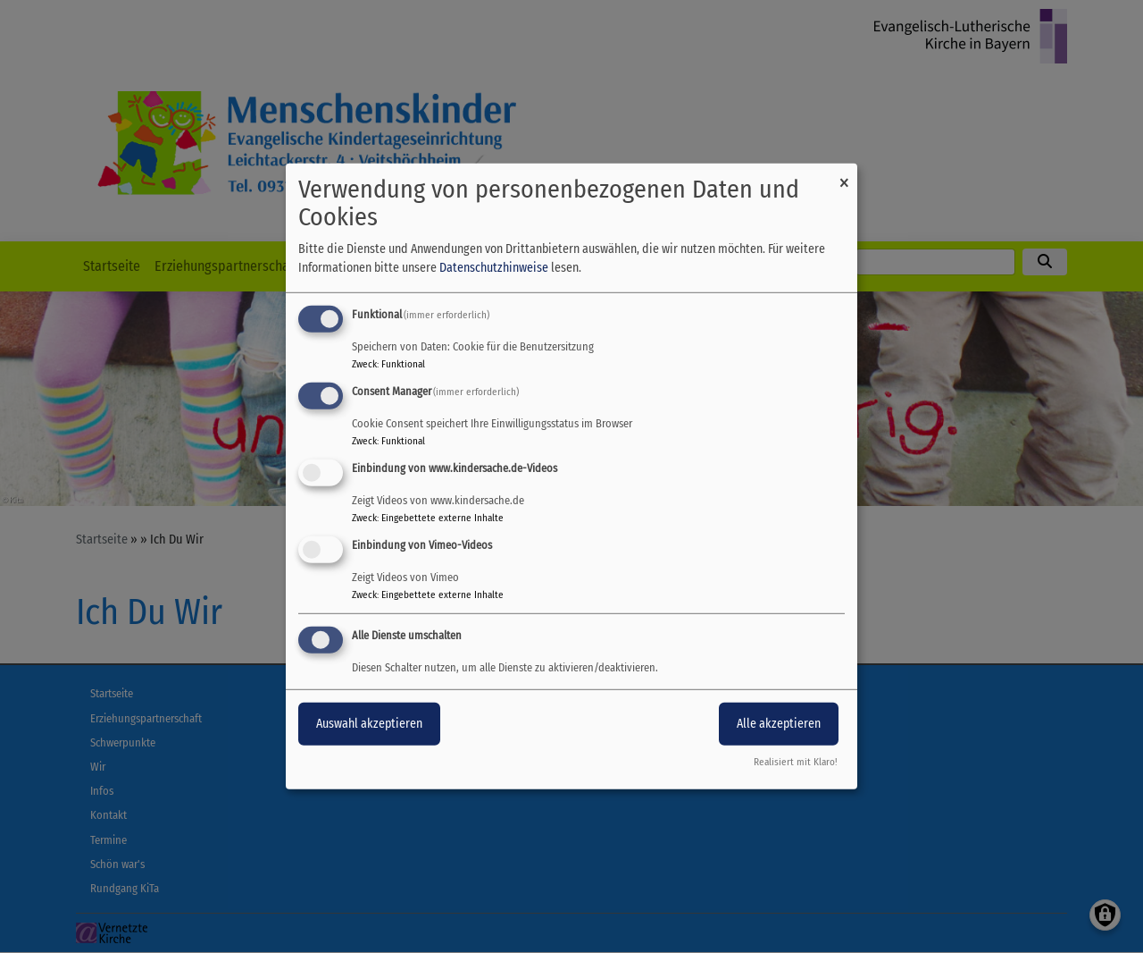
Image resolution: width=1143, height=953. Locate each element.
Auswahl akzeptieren (369, 722)
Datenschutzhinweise (493, 267)
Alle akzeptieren (779, 722)
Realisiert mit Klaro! (796, 762)
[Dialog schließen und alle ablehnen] (843, 175)
